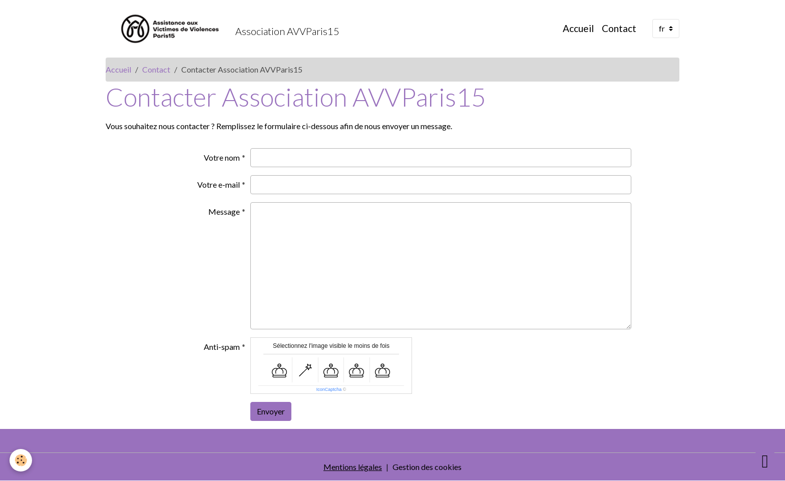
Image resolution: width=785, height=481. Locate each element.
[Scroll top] (764, 460)
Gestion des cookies (427, 466)
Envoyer (271, 411)
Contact (619, 28)
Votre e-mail (218, 184)
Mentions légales (352, 466)
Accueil (578, 28)
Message (224, 211)
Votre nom (222, 157)
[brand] (222, 29)
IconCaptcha (329, 389)
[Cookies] (21, 460)
